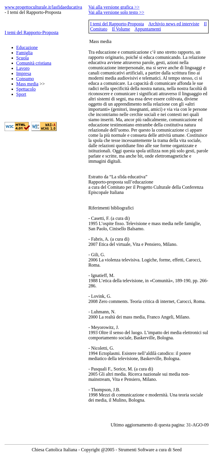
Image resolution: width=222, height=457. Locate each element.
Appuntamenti (147, 29)
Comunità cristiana (33, 63)
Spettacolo (26, 89)
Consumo (25, 78)
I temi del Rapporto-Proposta (31, 32)
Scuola (22, 57)
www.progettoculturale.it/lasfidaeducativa (43, 7)
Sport (21, 94)
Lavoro (22, 68)
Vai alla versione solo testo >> (116, 12)
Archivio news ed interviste (173, 23)
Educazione (27, 47)
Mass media (27, 83)
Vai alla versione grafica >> (114, 7)
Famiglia (24, 52)
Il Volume (121, 29)
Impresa (23, 73)
